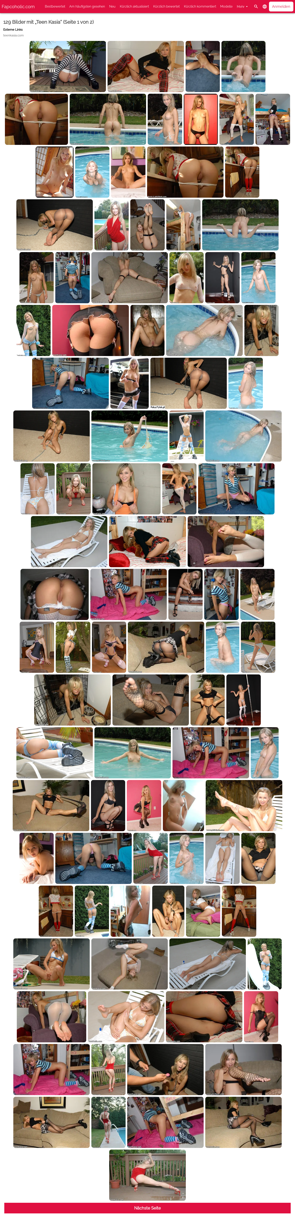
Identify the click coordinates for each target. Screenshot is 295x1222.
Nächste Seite (147, 1208)
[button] (264, 6)
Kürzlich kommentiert (200, 6)
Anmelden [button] (281, 6)
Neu (112, 6)
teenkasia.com (13, 35)
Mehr (241, 7)
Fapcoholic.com (18, 6)
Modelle (226, 6)
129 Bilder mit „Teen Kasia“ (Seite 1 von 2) (48, 22)
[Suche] (256, 6)
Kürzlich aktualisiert (134, 6)
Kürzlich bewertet (166, 6)
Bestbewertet (55, 6)
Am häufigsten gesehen (87, 6)
